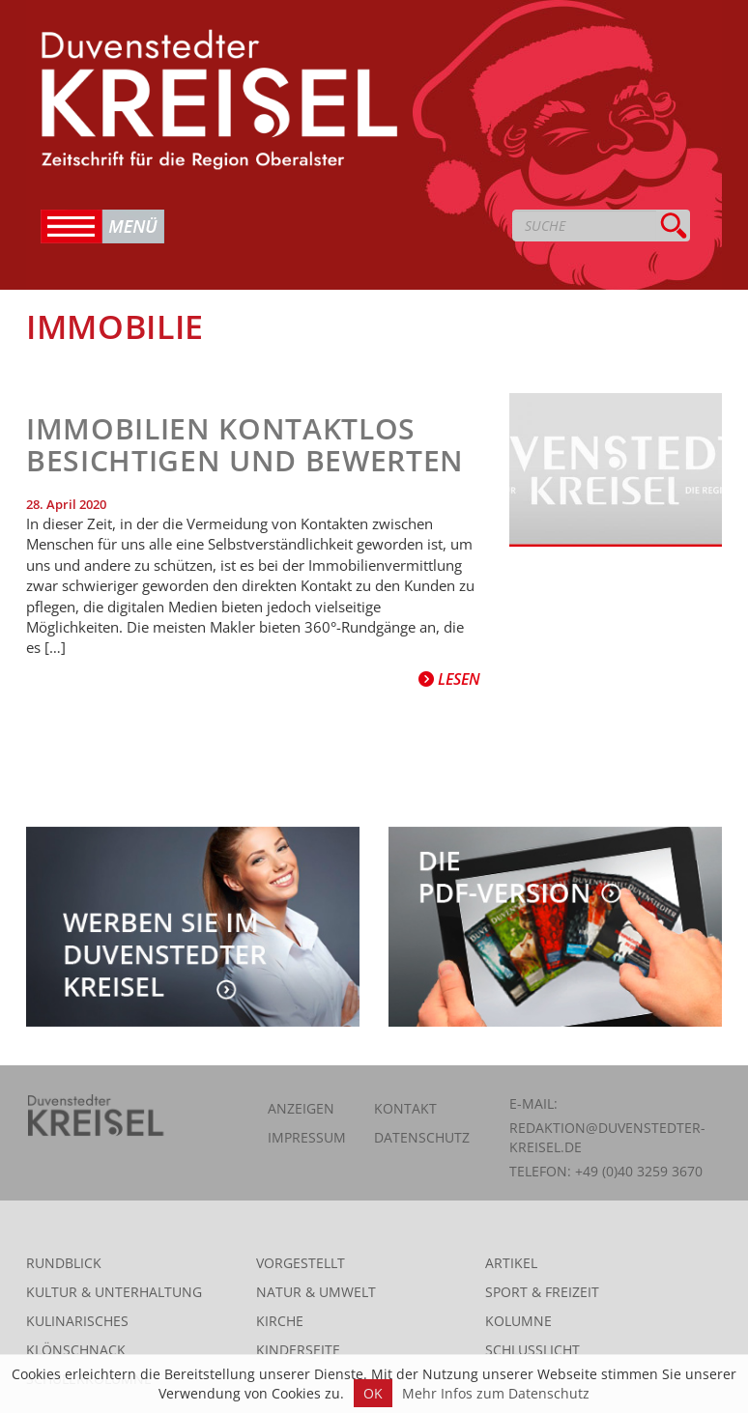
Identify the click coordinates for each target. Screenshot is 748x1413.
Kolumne (518, 1321)
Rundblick (63, 1263)
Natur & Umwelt (316, 1292)
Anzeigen (301, 1108)
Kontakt (405, 1108)
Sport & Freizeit (542, 1292)
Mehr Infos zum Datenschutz (496, 1393)
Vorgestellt (300, 1263)
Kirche (279, 1321)
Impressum (307, 1137)
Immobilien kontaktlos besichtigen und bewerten (245, 444)
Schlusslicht (532, 1350)
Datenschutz (422, 1137)
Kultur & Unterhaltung (114, 1292)
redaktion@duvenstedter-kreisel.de (607, 1137)
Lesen (449, 679)
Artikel (511, 1263)
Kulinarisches (77, 1321)
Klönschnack (76, 1350)
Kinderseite (298, 1350)
